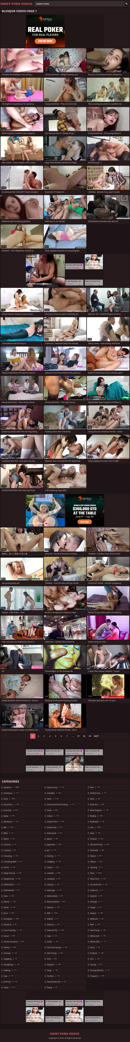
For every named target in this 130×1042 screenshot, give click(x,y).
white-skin (98, 942)
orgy (52, 970)
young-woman (100, 970)
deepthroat (12, 879)
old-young (55, 953)
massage (54, 890)
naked (53, 919)
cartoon (10, 844)
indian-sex (55, 827)
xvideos (97, 953)
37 (78, 736)
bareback (11, 822)
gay (9, 976)
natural (54, 924)
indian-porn (56, 822)
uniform (97, 890)
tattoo (96, 862)
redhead (97, 822)
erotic (10, 907)
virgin (96, 907)
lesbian (54, 873)
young (96, 964)
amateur (11, 787)
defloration (12, 884)
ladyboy (54, 862)
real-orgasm (99, 810)
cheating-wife (13, 862)
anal (10, 799)
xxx (95, 959)
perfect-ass (98, 793)
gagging (10, 959)
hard (53, 799)
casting (10, 850)
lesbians (54, 879)
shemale (97, 850)
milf (52, 913)
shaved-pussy (100, 844)
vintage (96, 902)
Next (96, 736)
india (52, 810)
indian (53, 816)
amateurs (11, 793)
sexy (95, 833)
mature (54, 907)
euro (9, 913)
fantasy (11, 953)
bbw (9, 833)
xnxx (95, 947)
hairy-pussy (56, 787)
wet (95, 924)
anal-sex (11, 810)
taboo (96, 856)
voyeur (96, 913)
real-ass (97, 804)
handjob (54, 793)
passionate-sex (57, 982)
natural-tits (55, 930)
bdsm (10, 839)
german (11, 982)
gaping (10, 970)
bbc (9, 827)
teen (96, 873)
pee (95, 787)
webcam (97, 919)
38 (84, 736)
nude (53, 942)
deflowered (12, 890)
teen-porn (98, 879)
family (10, 947)
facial (10, 936)
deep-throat (13, 873)
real (95, 799)
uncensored (99, 884)
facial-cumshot (14, 942)
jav (52, 850)
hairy (9, 987)
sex (95, 827)
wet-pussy (98, 930)
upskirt (96, 896)
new (52, 936)
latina (53, 867)
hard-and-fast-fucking (61, 804)
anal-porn (12, 804)
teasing (96, 867)
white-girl (98, 936)
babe (9, 816)
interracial (55, 833)
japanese (54, 844)
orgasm (54, 964)
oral (52, 959)
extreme (10, 924)
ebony (10, 902)
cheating (11, 856)
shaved (97, 839)
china (10, 867)
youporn (97, 976)
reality (96, 816)
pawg (52, 987)
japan (53, 839)
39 (90, 736)
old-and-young (57, 947)
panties (54, 976)
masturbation (56, 902)
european (11, 919)
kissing (53, 856)
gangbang (12, 964)
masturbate (55, 896)
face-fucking (13, 930)
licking (53, 884)
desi (9, 896)
